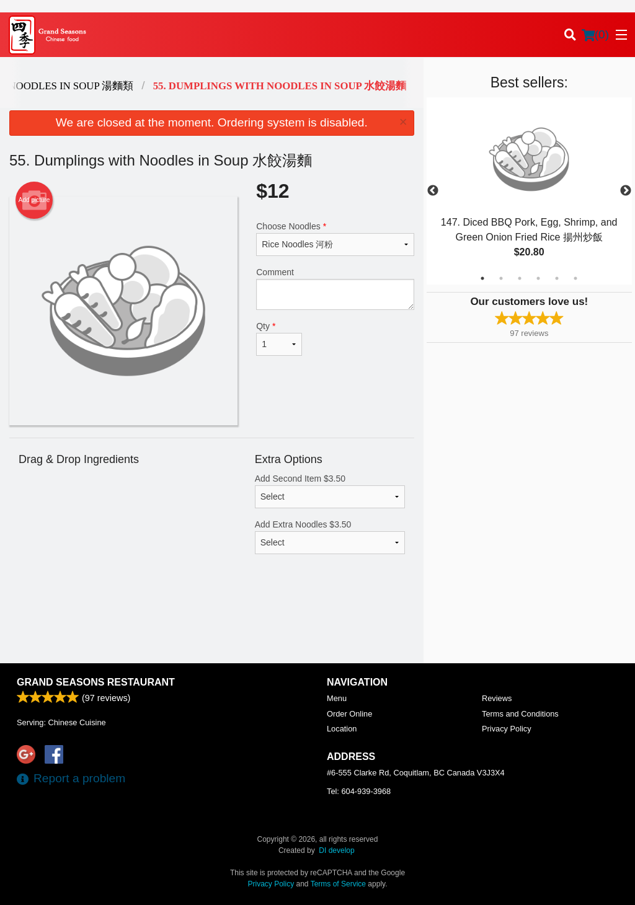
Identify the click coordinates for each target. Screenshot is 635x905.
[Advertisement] (211, 623)
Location (342, 728)
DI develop (336, 850)
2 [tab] (501, 278)
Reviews (497, 698)
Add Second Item (330, 491)
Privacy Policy (506, 728)
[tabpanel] (529, 190)
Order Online (349, 713)
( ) (595, 34)
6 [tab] (575, 278)
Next (625, 191)
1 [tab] (482, 278)
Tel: (359, 791)
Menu (337, 698)
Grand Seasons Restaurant (96, 682)
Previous (433, 191)
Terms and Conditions (520, 713)
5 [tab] (557, 278)
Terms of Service (338, 884)
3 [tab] (519, 278)
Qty (279, 338)
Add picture (34, 200)
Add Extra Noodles (330, 536)
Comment (335, 288)
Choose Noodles (335, 238)
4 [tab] (538, 278)
